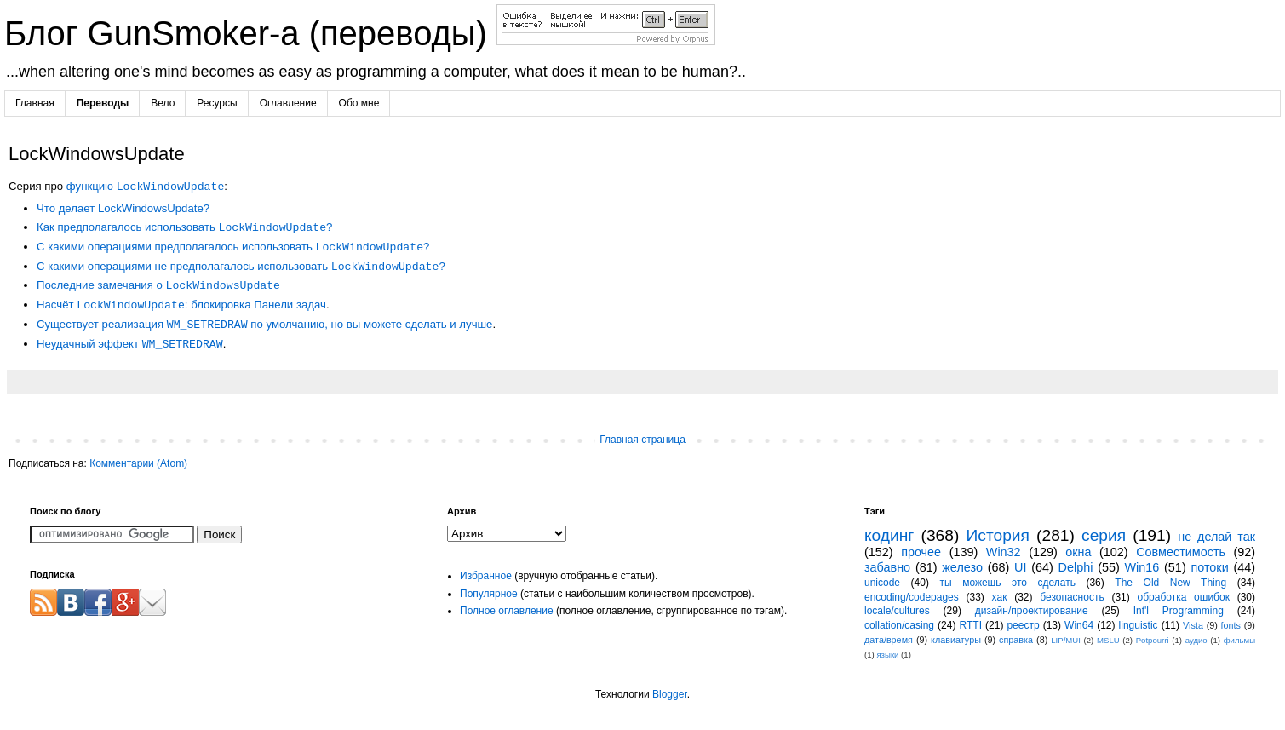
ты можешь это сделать (1007, 583)
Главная (34, 103)
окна (1078, 552)
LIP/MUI (1066, 640)
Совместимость (1180, 552)
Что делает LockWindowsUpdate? (123, 208)
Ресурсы (217, 103)
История (998, 535)
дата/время (888, 640)
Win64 (1078, 625)
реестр (1023, 625)
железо (962, 567)
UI (1020, 567)
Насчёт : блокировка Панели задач (181, 305)
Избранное (486, 576)
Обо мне (359, 103)
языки (887, 654)
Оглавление (288, 103)
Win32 (1003, 552)
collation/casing (899, 625)
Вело (163, 103)
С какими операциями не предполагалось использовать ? (241, 267)
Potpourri (1152, 640)
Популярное (489, 594)
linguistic (1138, 625)
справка (1016, 640)
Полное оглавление (507, 611)
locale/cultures (897, 611)
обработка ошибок (1184, 597)
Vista (1193, 625)
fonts (1231, 625)
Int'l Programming (1178, 611)
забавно (887, 567)
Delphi (1075, 567)
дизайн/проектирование (1031, 611)
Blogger (669, 694)
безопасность (1072, 597)
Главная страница (642, 439)
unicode (882, 583)
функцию (145, 187)
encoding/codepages (911, 597)
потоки (1209, 567)
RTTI (971, 625)
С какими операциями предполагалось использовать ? (233, 247)
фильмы (1239, 640)
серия (1103, 535)
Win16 (1142, 567)
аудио (1196, 640)
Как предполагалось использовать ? (184, 227)
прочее (921, 552)
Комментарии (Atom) (138, 463)
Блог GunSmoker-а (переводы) (250, 33)
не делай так (1216, 536)
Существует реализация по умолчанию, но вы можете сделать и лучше (264, 325)
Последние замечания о (158, 285)
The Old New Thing (1170, 583)
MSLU (1108, 640)
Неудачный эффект (130, 344)
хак (999, 597)
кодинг (889, 535)
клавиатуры (956, 640)
